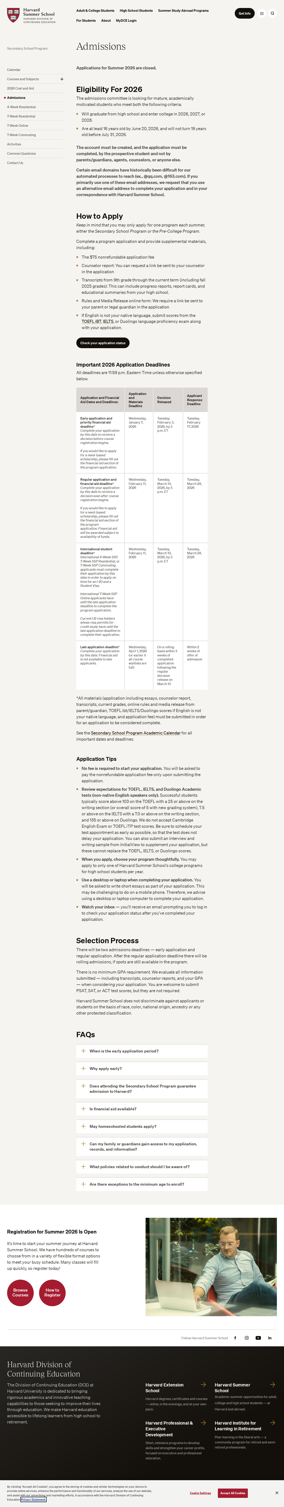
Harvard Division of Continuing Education (43, 1369)
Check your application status (103, 343)
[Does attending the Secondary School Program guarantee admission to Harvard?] (142, 1088)
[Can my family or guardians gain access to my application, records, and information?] (142, 1146)
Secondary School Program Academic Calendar (136, 732)
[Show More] (62, 79)
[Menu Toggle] (261, 13)
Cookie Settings (200, 1493)
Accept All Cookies (232, 1493)
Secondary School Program (27, 48)
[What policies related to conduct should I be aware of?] (142, 1166)
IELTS (108, 321)
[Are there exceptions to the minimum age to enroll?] (142, 1184)
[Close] (277, 1493)
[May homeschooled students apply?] (142, 1126)
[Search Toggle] (272, 13)
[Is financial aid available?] (142, 1109)
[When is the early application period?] (142, 1051)
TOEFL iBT (91, 321)
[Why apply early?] (142, 1068)
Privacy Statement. (33, 1499)
